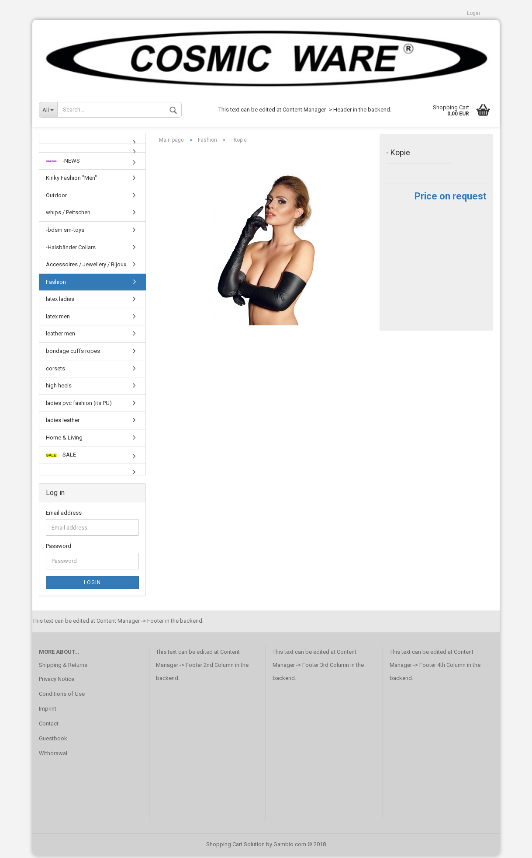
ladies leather (62, 422)
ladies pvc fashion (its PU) (79, 405)
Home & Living (64, 439)
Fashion (56, 284)
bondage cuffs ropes (73, 353)
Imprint (47, 711)
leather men (60, 336)
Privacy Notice (56, 681)
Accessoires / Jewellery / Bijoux (86, 266)
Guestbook (53, 740)
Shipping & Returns (63, 667)
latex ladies (60, 301)
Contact (49, 725)
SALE (61, 457)
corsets (55, 370)
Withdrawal (53, 755)
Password (58, 548)
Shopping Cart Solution (235, 846)
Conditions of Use (62, 696)
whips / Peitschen (68, 215)
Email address (64, 515)
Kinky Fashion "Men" (71, 180)
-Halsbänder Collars (71, 249)
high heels (59, 387)
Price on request (451, 198)
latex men (58, 318)
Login (473, 13)
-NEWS (63, 163)
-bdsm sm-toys (65, 232)
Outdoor (56, 197)
